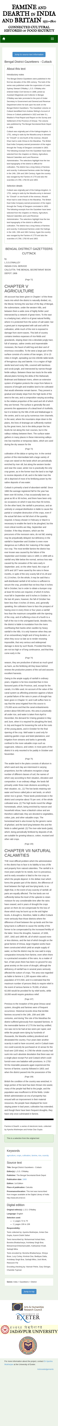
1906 (24, 1179)
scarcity (45, 1155)
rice (39, 1155)
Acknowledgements (45, 1369)
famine (34, 1155)
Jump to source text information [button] (28, 54)
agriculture (11, 1155)
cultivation (26, 1155)
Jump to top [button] (28, 1291)
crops (19, 1155)
